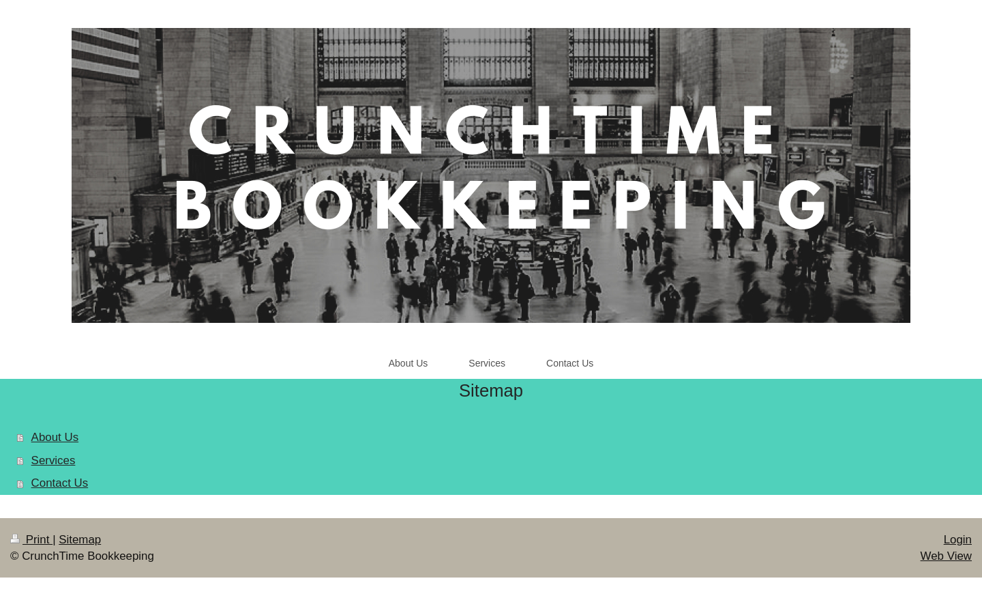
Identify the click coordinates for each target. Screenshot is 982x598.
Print (31, 539)
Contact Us (60, 482)
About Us (54, 437)
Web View (946, 556)
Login (958, 539)
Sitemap (80, 539)
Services (53, 460)
